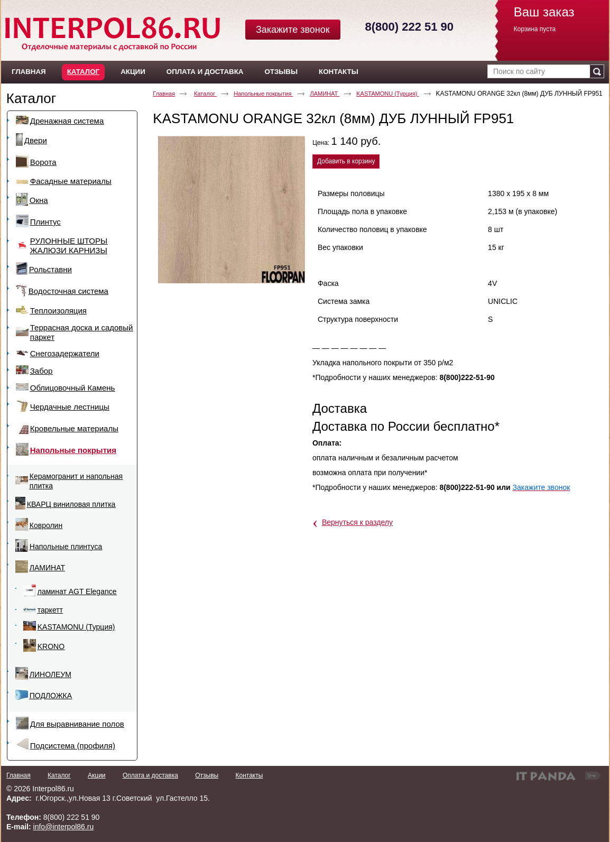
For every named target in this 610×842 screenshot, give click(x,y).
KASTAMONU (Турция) (387, 93)
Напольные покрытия (263, 93)
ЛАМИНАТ (324, 93)
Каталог (83, 72)
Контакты (249, 775)
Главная (164, 93)
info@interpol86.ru (63, 826)
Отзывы (206, 775)
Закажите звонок (293, 29)
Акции (97, 775)
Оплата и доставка (150, 775)
